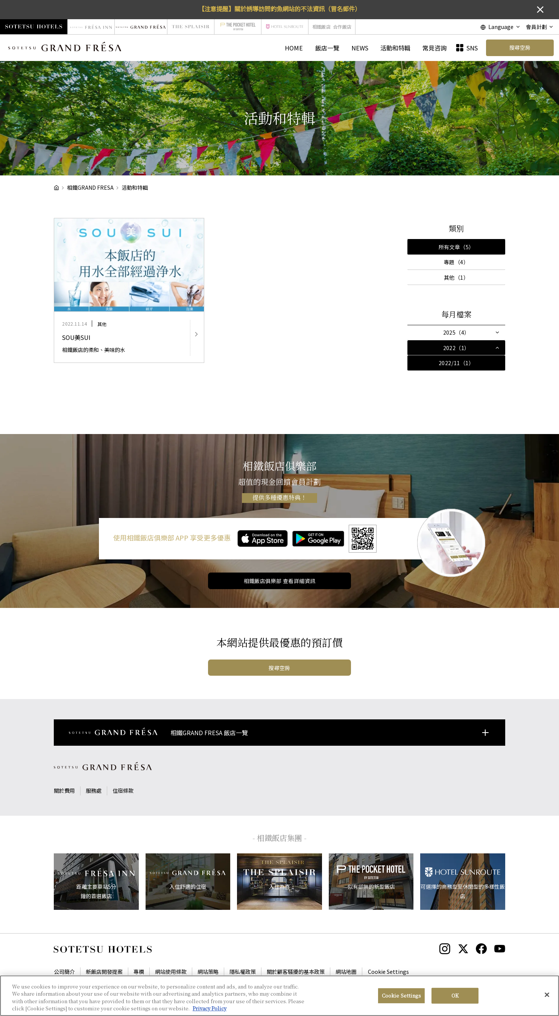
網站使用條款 (171, 971)
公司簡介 (64, 971)
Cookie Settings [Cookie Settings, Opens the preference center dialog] (401, 1000)
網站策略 (208, 971)
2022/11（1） (456, 363)
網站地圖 (346, 971)
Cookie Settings (388, 971)
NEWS (359, 47)
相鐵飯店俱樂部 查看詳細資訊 (280, 581)
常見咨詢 (434, 47)
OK (455, 1000)
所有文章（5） (456, 247)
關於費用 (64, 790)
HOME (294, 47)
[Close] (547, 999)
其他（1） (456, 277)
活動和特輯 (395, 47)
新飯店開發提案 (104, 971)
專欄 (139, 971)
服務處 (94, 790)
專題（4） (456, 262)
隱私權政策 (242, 971)
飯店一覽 (327, 47)
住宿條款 (123, 790)
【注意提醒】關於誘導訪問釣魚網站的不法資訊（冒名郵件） (279, 8)
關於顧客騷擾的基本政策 (296, 971)
